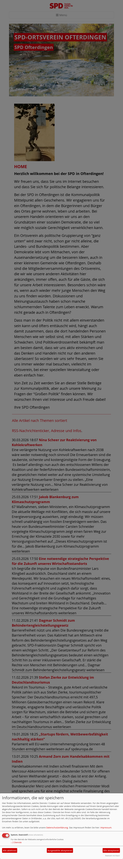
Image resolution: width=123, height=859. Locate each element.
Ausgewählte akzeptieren (60, 850)
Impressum (105, 827)
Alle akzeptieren (111, 850)
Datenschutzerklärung (57, 827)
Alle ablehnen (9, 850)
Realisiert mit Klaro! (112, 855)
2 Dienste (16, 842)
